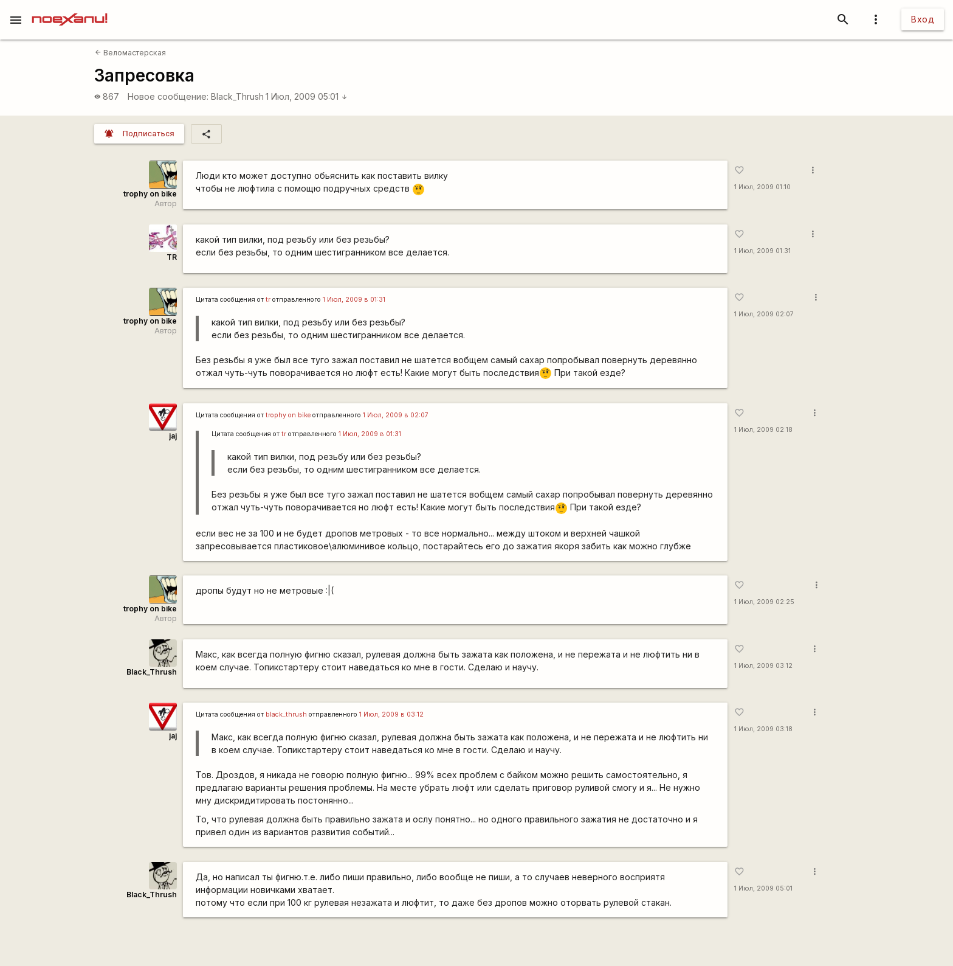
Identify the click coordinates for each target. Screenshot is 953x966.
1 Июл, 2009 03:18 (763, 729)
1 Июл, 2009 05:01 (307, 96)
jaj (173, 435)
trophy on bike (150, 193)
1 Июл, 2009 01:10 (762, 187)
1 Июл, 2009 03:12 (763, 666)
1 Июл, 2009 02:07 (764, 314)
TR (172, 257)
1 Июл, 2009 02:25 (764, 602)
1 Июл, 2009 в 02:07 (395, 415)
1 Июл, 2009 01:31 (762, 251)
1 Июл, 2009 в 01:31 (354, 300)
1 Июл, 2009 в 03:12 (391, 714)
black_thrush (286, 714)
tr (268, 300)
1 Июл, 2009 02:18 (763, 430)
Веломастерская (130, 52)
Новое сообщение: (168, 96)
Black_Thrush (237, 96)
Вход (922, 19)
